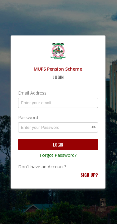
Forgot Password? (58, 155)
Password (28, 117)
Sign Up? (89, 174)
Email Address (32, 93)
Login (58, 144)
